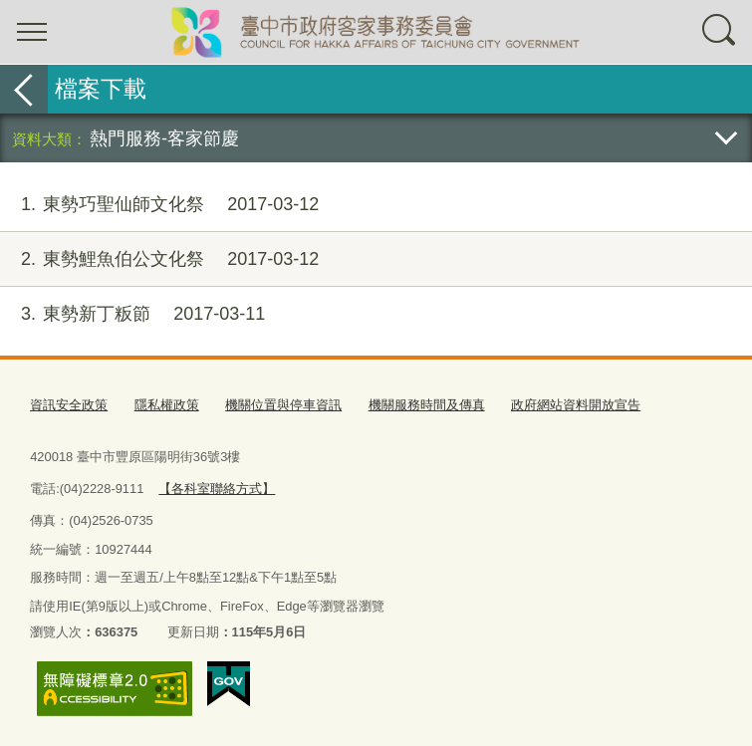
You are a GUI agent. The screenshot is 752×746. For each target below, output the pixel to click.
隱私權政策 (166, 404)
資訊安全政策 (69, 404)
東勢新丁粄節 (132, 314)
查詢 (720, 32)
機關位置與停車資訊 (283, 404)
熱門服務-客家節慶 (164, 137)
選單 (32, 32)
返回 (24, 89)
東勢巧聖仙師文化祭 (159, 204)
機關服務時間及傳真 (427, 404)
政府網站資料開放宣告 (575, 404)
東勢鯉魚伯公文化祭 (159, 259)
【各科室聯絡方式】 (216, 488)
